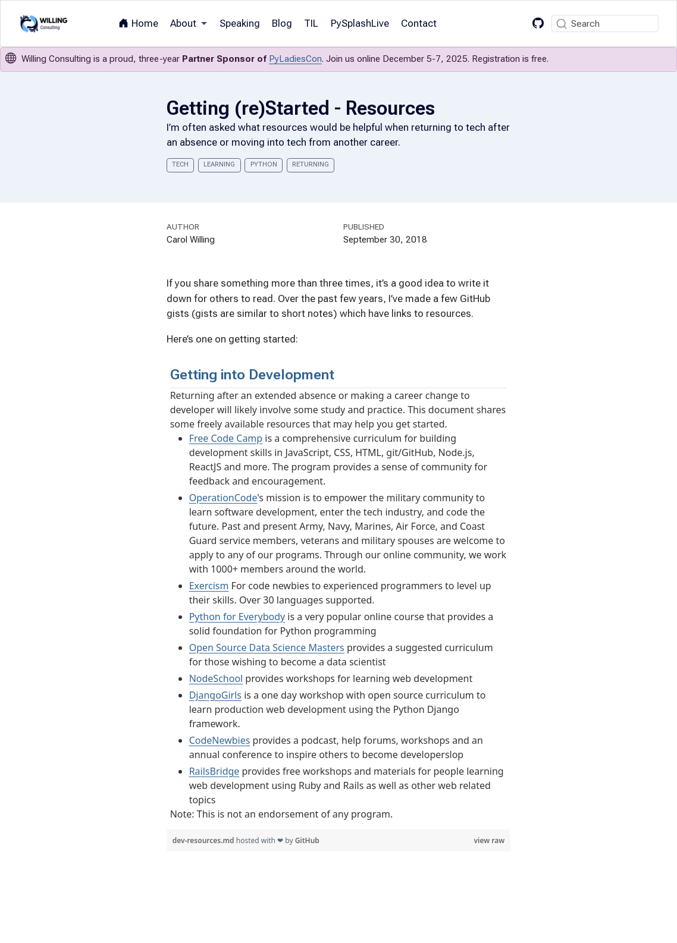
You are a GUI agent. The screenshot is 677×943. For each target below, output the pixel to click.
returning (310, 164)
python (263, 164)
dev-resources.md (204, 840)
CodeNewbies (219, 740)
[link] (189, 23)
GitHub (307, 840)
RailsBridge (214, 771)
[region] (339, 593)
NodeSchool (216, 678)
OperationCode (223, 497)
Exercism (209, 585)
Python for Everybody (237, 616)
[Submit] (561, 23)
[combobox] (605, 23)
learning (219, 164)
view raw (489, 840)
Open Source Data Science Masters (266, 647)
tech (180, 164)
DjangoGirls (215, 695)
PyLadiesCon (295, 59)
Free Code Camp (226, 438)
